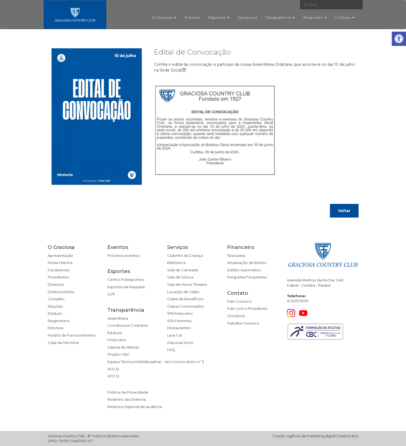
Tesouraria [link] (236, 255)
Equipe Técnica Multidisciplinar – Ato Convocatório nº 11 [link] (155, 361)
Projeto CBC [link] (118, 354)
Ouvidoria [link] (236, 316)
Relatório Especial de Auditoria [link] (134, 407)
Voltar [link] (344, 210)
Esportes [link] (218, 17)
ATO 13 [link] (113, 376)
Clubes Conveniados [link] (185, 306)
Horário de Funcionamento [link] (72, 335)
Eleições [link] (55, 306)
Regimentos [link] (59, 321)
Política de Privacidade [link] (127, 392)
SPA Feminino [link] (179, 321)
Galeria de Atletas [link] (123, 347)
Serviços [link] (247, 17)
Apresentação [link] (60, 255)
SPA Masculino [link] (180, 313)
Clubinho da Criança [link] (185, 255)
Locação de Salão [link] (183, 292)
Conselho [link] (56, 299)
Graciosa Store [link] (180, 342)
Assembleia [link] (117, 318)
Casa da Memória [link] (63, 342)
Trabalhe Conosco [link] (243, 323)
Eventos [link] (192, 17)
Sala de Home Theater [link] (187, 284)
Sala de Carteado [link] (183, 270)
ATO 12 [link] (113, 369)
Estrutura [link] (55, 328)
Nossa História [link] (60, 262)
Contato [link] (344, 17)
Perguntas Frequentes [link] (247, 277)
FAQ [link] (171, 349)
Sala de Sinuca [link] (180, 277)
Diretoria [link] (56, 284)
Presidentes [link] (58, 277)
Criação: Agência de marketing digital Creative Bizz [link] (316, 436)
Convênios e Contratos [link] (127, 325)
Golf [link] (111, 294)
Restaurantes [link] (178, 328)
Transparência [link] (280, 17)
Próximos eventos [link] (123, 255)
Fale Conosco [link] (239, 301)
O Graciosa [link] (164, 17)
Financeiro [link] (315, 17)
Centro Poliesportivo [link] (125, 279)
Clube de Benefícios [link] (185, 299)
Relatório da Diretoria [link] (126, 399)
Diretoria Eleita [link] (61, 292)
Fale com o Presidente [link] (247, 308)
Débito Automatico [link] (244, 270)
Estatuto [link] (55, 313)
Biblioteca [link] (176, 262)
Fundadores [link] (58, 270)
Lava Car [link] (174, 335)
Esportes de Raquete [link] (126, 287)
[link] (399, 39)
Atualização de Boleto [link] (247, 262)
